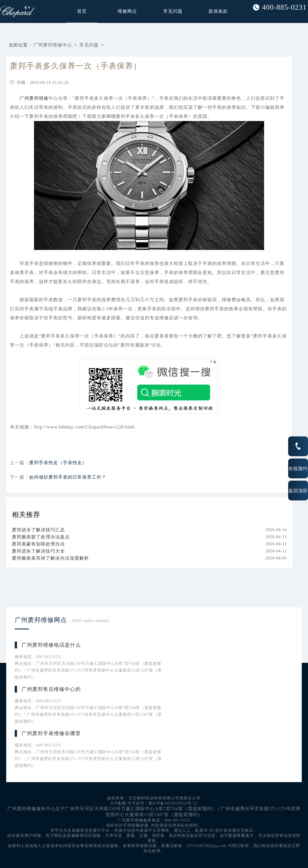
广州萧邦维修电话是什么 (51, 645)
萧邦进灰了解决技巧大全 (38, 551)
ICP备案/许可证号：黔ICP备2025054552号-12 (154, 803)
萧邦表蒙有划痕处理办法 (38, 544)
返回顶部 (298, 490)
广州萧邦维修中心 (52, 45)
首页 (82, 11)
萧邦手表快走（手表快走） (58, 462)
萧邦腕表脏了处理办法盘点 (41, 536)
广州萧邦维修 (34, 98)
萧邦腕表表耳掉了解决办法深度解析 (50, 558)
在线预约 (298, 468)
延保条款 (218, 11)
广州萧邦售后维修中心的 (51, 689)
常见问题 (172, 11)
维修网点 (127, 11)
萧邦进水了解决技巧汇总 (38, 529)
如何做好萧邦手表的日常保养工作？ (67, 477)
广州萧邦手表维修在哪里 (51, 733)
